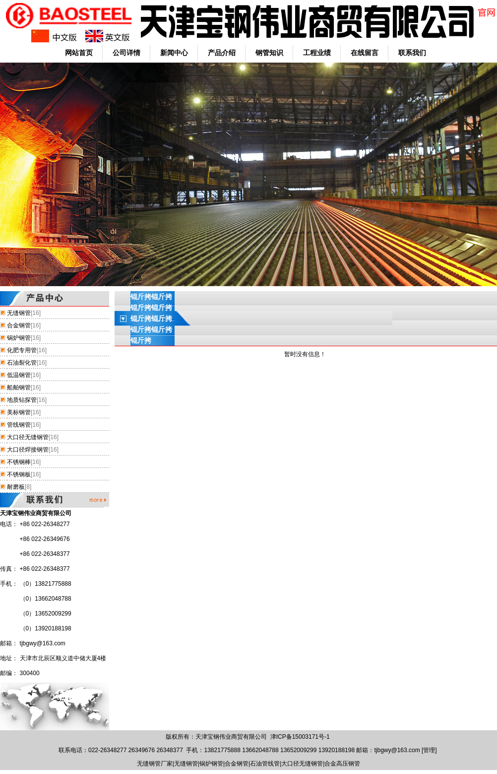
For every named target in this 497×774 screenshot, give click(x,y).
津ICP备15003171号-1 (300, 736)
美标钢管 (19, 412)
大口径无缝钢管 (28, 437)
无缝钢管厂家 (155, 763)
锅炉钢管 (19, 337)
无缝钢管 (19, 313)
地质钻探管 (22, 399)
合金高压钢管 (342, 763)
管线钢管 (19, 424)
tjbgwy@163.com (42, 643)
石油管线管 (265, 763)
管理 (429, 750)
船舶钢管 (19, 387)
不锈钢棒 (19, 462)
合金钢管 (19, 325)
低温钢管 (19, 375)
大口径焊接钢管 (28, 449)
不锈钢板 (19, 474)
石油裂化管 (22, 362)
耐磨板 (16, 486)
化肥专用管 (22, 350)
